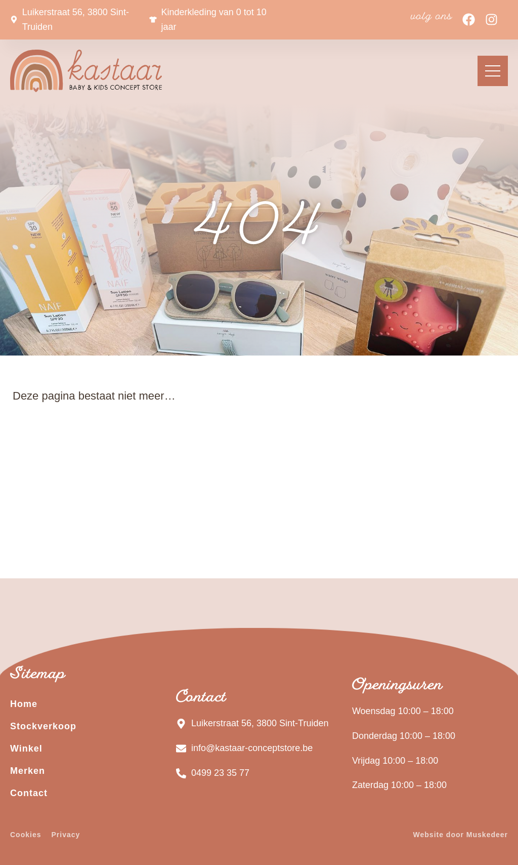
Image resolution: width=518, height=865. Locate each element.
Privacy (65, 835)
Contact (29, 793)
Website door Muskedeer (460, 835)
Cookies (25, 835)
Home (23, 704)
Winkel (26, 748)
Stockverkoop (43, 726)
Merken (27, 771)
